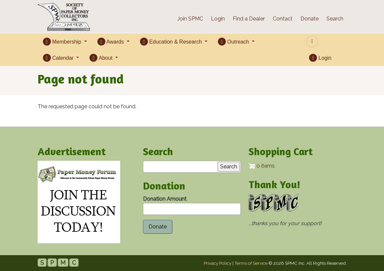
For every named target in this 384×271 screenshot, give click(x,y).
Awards (111, 42)
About (101, 58)
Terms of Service (250, 263)
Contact (283, 19)
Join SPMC (190, 19)
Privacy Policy (217, 263)
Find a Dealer (249, 19)
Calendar (59, 58)
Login (218, 19)
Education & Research (171, 42)
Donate (309, 19)
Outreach (234, 42)
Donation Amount (165, 199)
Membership (63, 42)
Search (335, 19)
